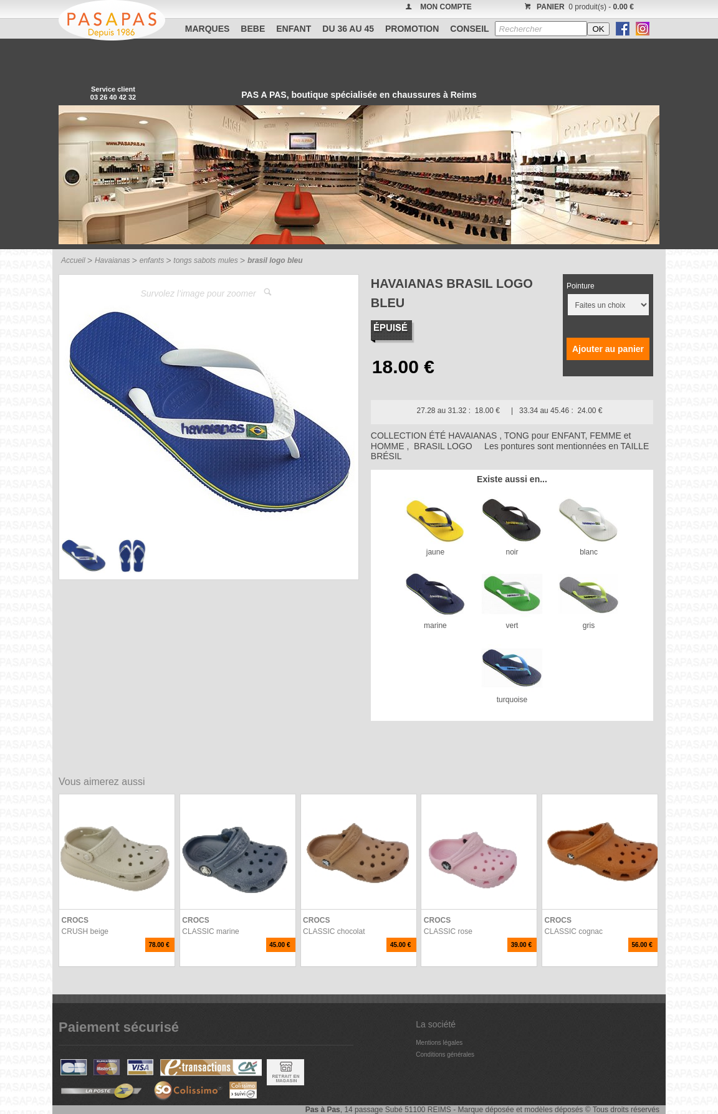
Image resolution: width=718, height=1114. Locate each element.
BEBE (253, 29)
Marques (207, 29)
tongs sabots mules (205, 260)
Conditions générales (445, 1054)
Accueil (73, 260)
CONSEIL (469, 29)
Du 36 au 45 (348, 29)
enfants (152, 260)
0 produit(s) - (577, 6)
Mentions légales (439, 1042)
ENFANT (293, 29)
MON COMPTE (446, 6)
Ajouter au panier (608, 349)
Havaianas (112, 260)
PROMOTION (412, 29)
